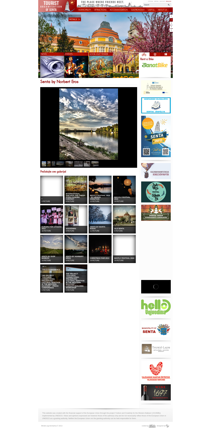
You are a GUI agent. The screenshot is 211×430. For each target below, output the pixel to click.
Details (75, 19)
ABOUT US (162, 10)
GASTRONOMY (138, 10)
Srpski (156, 1)
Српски (150, 1)
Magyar (162, 1)
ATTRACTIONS (100, 10)
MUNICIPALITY (84, 10)
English (168, 1)
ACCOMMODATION (119, 10)
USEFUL (151, 10)
